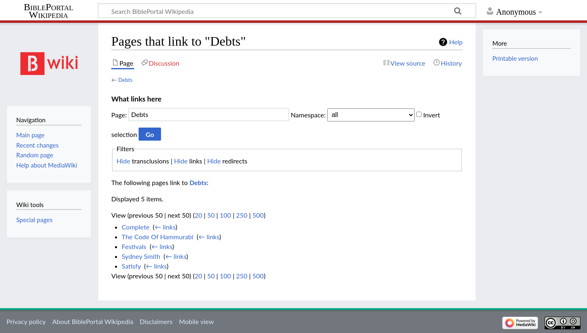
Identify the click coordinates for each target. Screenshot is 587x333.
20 (198, 215)
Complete (136, 227)
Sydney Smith (141, 256)
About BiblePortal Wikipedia (92, 321)
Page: (119, 114)
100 (225, 215)
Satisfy (131, 266)
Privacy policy (26, 321)
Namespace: (308, 114)
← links (164, 227)
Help (456, 42)
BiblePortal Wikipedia (48, 11)
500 (258, 215)
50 (211, 215)
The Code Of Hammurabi (158, 236)
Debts (125, 80)
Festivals (134, 246)
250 (241, 215)
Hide (123, 161)
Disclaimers (156, 321)
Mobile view (196, 321)
